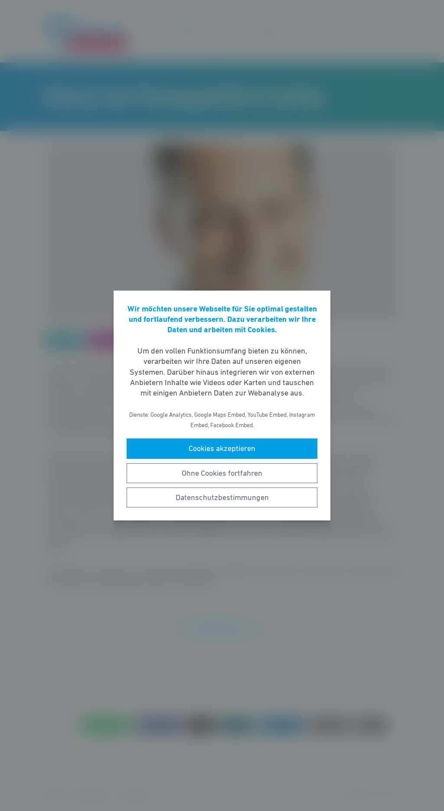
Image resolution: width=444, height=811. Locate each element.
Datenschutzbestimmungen (222, 497)
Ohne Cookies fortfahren (222, 473)
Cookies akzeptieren (222, 448)
